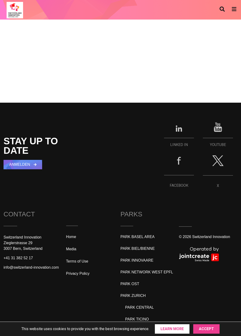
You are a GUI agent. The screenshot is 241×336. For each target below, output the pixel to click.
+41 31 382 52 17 (18, 258)
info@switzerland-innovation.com (31, 267)
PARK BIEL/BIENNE (137, 249)
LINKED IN (179, 144)
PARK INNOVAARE (136, 260)
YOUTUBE (218, 144)
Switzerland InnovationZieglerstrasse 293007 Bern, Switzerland (23, 243)
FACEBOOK (179, 185)
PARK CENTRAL (139, 307)
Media (71, 249)
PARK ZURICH (133, 296)
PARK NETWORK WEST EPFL (146, 272)
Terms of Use (77, 261)
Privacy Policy (78, 273)
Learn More (172, 329)
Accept (206, 329)
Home (71, 237)
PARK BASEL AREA (137, 237)
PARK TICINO (137, 319)
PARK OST (129, 284)
